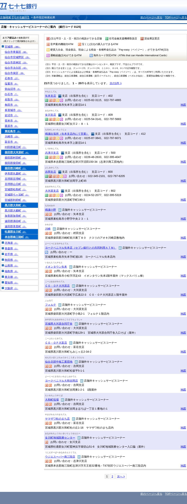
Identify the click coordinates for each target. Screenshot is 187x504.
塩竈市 (11, 83)
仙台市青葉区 (16, 51)
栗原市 (11, 125)
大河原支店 (52, 190)
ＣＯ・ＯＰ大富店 (56, 342)
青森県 (11, 248)
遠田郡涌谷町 (16, 221)
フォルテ (50, 304)
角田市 (11, 104)
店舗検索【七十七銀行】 (15, 17)
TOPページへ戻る (176, 17)
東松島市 (13, 131)
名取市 (12, 99)
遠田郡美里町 (16, 226)
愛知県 (11, 282)
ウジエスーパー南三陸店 (60, 456)
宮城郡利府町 (16, 199)
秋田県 (11, 259)
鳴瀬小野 (50, 209)
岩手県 (11, 254)
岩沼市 (11, 115)
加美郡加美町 (16, 215)
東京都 (11, 276)
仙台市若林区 (16, 62)
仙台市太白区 (16, 67)
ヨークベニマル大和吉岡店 (61, 380)
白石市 (11, 94)
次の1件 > (116, 83)
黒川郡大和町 (16, 205)
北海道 (11, 242)
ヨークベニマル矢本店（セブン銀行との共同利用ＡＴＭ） (80, 247)
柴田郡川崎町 (16, 168)
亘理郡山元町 (16, 184)
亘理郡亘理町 (16, 178)
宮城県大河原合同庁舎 (58, 323)
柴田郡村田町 (16, 157)
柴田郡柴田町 (16, 162)
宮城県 (13, 46)
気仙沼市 (13, 88)
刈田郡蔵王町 (16, 147)
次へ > (121, 476)
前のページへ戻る (151, 17)
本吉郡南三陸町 (17, 236)
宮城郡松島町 (16, 189)
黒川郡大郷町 (16, 210)
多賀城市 (13, 110)
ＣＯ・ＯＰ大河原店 (57, 285)
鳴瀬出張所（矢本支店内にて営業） (67, 133)
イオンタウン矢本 (56, 266)
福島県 (11, 271)
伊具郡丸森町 (16, 173)
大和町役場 (52, 399)
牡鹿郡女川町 (16, 231)
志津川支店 (52, 152)
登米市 (11, 120)
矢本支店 (50, 95)
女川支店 (50, 114)
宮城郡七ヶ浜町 (17, 194)
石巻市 (12, 78)
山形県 (11, 265)
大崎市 (12, 136)
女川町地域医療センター (60, 437)
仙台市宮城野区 (17, 57)
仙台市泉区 (15, 73)
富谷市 (11, 141)
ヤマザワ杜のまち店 (57, 418)
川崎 (48, 228)
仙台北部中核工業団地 (58, 361)
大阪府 (11, 288)
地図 (183, 104)
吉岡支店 (50, 171)
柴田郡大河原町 (17, 152)
